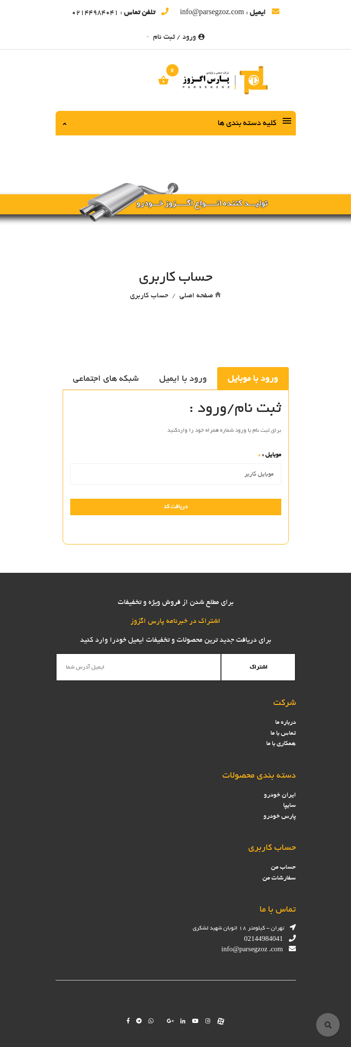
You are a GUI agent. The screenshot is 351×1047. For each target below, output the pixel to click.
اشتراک (259, 667)
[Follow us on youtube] (195, 1021)
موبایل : (269, 455)
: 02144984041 (120, 12)
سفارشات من (279, 877)
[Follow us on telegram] (139, 1021)
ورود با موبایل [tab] (253, 378)
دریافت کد (175, 506)
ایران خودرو (280, 794)
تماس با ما (283, 733)
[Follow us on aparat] (220, 1021)
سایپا (289, 805)
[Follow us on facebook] (128, 1021)
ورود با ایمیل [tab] (183, 378)
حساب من (283, 867)
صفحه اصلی (196, 295)
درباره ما (285, 722)
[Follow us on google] (170, 1021)
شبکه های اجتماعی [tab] (106, 378)
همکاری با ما (281, 743)
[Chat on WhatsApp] (151, 1021)
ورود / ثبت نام (175, 36)
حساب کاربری (149, 295)
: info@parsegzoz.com (229, 12)
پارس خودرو (279, 816)
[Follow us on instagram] (208, 1021)
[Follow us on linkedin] (183, 1021)
